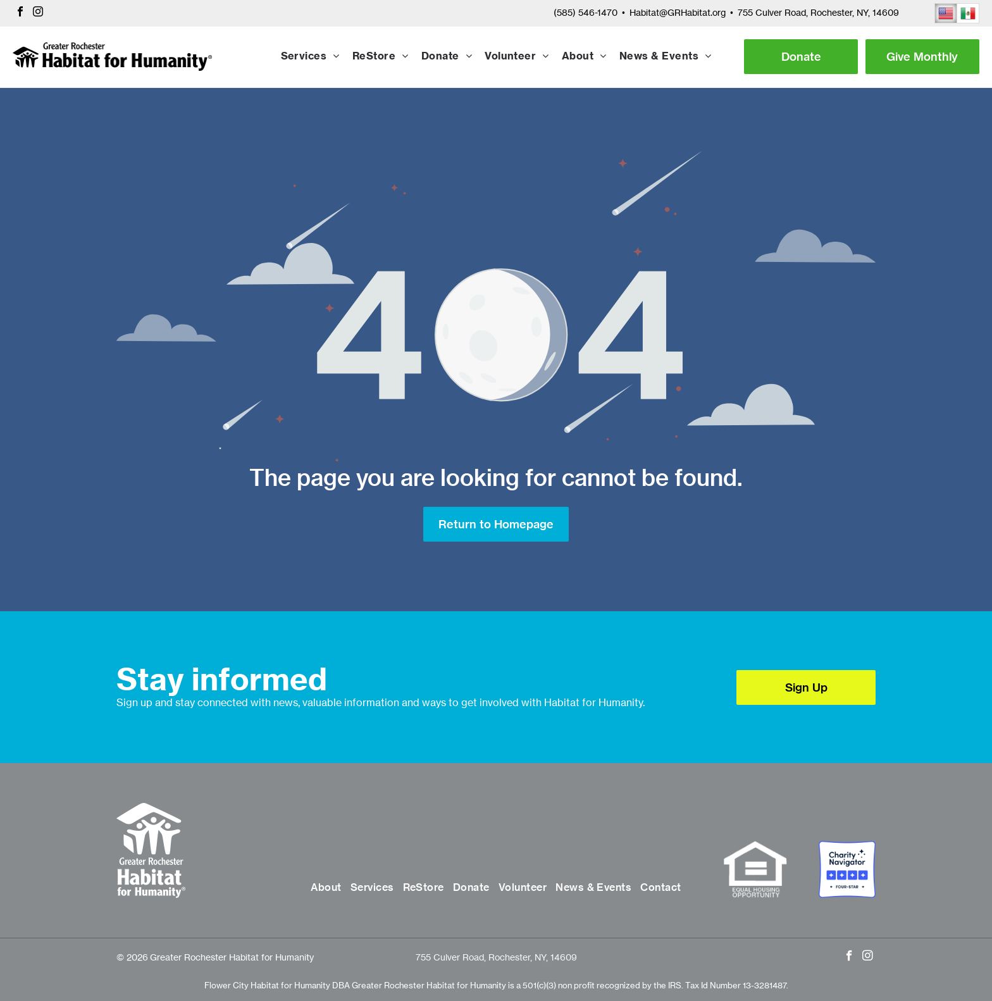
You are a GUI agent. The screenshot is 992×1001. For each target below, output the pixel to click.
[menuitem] (310, 57)
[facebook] (20, 13)
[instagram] (38, 13)
